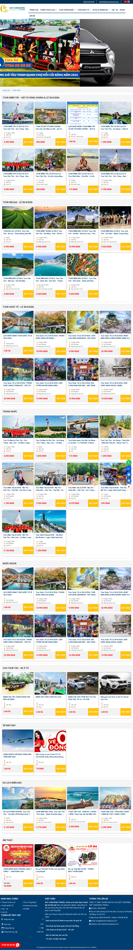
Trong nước (10, 411)
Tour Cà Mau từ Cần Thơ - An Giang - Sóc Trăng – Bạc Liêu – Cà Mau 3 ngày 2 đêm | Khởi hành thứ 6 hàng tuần (50, 441)
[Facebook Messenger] (128, 474)
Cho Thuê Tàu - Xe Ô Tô (16, 668)
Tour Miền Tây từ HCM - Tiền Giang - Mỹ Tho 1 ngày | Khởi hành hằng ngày (115, 489)
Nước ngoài (9, 563)
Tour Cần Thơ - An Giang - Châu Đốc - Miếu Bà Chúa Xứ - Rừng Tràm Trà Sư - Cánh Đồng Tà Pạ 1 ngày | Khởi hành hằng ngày (115, 441)
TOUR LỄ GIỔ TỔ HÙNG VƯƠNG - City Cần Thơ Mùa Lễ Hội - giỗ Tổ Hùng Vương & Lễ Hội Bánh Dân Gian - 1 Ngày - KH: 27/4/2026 (50, 127)
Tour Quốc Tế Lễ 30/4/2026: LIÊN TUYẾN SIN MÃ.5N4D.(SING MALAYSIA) (49, 384)
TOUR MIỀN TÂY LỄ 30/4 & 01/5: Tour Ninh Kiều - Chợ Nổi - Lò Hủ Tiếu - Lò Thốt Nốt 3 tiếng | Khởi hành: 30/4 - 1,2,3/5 (81, 175)
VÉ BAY (122, 10)
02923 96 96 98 (88, 2)
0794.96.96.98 (10, 945)
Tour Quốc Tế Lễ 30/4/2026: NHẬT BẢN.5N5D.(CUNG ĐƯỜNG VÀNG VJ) (115, 337)
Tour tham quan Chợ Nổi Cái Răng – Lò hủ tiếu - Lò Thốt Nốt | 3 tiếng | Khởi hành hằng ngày (82, 441)
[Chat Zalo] (129, 468)
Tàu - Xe (115, 10)
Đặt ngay (28, 142)
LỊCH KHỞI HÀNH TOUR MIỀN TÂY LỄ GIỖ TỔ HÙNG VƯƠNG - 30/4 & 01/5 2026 (81, 127)
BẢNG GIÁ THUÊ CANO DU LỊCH (48, 697)
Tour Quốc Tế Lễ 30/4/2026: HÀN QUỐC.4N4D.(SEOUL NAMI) (114, 384)
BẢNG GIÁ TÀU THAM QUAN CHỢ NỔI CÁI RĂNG (16, 698)
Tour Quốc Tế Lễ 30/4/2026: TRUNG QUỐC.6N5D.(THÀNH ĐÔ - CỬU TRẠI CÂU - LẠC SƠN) (17, 384)
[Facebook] (128, 480)
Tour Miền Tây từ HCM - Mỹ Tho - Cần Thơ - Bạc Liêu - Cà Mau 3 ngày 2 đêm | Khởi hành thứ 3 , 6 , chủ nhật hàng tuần (17, 536)
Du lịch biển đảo (12, 782)
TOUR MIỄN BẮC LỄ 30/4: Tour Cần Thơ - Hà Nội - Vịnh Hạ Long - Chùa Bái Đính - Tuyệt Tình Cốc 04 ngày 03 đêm (82, 232)
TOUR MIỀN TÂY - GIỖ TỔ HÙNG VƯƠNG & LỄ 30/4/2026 (31, 97)
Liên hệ (32, 16)
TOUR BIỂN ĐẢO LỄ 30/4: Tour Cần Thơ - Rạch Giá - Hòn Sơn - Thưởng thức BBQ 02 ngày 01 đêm (50, 279)
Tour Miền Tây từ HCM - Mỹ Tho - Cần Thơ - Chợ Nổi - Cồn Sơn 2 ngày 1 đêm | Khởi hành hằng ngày (17, 489)
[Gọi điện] (129, 462)
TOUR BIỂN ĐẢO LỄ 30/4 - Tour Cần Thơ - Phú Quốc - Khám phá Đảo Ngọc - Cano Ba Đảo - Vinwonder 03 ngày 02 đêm (82, 279)
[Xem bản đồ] (128, 486)
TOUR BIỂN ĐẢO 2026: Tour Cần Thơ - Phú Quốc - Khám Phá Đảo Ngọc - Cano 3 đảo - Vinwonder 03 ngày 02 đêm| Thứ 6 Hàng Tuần (50, 813)
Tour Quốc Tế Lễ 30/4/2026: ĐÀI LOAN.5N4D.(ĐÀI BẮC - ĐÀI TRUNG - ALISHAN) (82, 384)
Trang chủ (33, 10)
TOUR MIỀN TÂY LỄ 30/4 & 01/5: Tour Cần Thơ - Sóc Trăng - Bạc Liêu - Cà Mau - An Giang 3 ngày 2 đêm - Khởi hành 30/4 (114, 175)
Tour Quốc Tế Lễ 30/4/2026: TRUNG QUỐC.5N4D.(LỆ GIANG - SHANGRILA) (50, 337)
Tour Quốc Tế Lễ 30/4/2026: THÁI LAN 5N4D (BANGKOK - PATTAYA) (82, 337)
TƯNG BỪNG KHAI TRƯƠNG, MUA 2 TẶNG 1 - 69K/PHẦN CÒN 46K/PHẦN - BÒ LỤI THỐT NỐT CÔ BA (17, 870)
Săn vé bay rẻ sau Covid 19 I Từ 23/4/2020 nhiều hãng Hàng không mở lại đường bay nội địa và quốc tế (49, 755)
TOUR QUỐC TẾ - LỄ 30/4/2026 (18, 307)
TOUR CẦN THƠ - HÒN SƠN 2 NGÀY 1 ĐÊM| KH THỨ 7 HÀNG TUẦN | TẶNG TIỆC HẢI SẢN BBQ (115, 813)
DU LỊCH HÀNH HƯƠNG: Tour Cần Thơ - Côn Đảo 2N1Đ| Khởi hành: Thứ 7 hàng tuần (17, 813)
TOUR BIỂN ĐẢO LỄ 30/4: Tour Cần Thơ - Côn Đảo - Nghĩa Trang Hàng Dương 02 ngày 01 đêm (114, 232)
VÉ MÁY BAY (9, 725)
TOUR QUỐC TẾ (84, 10)
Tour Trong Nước (67, 10)
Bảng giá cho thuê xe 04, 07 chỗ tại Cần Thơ (115, 698)
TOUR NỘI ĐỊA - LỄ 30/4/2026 (17, 202)
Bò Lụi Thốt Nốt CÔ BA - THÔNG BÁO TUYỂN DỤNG (81, 870)
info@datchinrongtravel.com (109, 2)
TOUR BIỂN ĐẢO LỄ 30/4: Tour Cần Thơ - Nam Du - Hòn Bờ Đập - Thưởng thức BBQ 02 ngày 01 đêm (17, 279)
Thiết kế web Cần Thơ (83, 947)
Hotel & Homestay (101, 10)
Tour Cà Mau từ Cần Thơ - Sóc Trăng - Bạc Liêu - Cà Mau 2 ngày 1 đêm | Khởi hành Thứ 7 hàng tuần (17, 441)
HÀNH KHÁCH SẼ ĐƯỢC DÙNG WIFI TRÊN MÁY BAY (17, 755)
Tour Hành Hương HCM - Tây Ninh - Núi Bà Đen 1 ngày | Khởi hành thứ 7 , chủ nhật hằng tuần (50, 536)
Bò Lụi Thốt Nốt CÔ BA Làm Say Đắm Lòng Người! (50, 870)
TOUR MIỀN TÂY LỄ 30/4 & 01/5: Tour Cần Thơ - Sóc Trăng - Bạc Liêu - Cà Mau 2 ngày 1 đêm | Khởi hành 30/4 (16, 127)
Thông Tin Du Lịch (48, 10)
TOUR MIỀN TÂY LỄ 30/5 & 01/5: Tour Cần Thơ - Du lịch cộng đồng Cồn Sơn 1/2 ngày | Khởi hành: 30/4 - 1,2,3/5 (50, 175)
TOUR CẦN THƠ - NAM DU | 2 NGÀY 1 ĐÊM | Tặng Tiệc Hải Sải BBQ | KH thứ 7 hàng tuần (82, 813)
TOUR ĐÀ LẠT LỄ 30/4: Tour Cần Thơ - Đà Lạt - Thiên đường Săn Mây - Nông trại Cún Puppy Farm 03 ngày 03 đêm (17, 232)
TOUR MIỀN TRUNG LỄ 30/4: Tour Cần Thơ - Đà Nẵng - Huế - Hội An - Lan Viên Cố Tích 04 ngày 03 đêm (49, 232)
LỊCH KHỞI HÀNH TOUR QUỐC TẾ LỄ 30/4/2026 (17, 337)
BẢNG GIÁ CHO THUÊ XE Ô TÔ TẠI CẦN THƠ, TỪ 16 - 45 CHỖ (82, 698)
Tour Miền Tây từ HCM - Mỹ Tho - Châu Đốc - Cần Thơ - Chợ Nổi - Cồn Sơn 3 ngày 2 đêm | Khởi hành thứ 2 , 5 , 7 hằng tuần (50, 489)
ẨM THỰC (8, 840)
